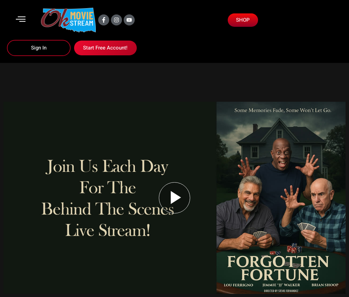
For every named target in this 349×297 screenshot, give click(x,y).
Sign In (39, 48)
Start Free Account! (105, 48)
